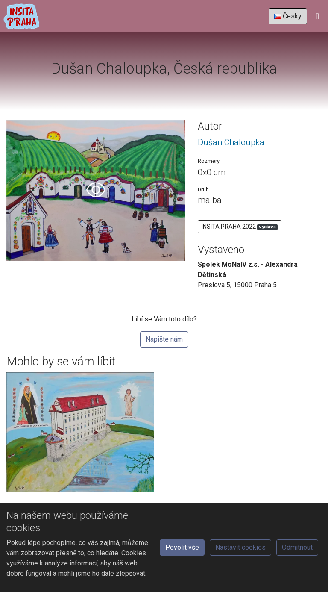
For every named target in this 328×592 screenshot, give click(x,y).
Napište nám (164, 339)
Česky (288, 16)
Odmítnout (297, 547)
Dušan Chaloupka (231, 142)
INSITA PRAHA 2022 (240, 226)
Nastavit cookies (240, 547)
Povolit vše (182, 547)
